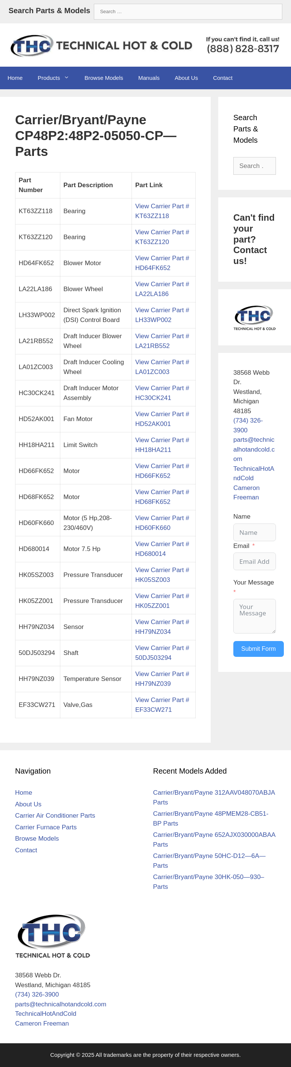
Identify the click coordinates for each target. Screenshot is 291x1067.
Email (241, 546)
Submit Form (258, 649)
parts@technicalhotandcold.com (254, 449)
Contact (223, 78)
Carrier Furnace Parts (46, 827)
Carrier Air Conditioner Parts (55, 815)
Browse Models (103, 78)
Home (15, 78)
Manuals (149, 78)
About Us (186, 78)
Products (57, 78)
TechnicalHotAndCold (46, 1013)
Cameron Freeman (42, 1023)
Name (241, 516)
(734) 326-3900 (37, 994)
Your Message (253, 582)
